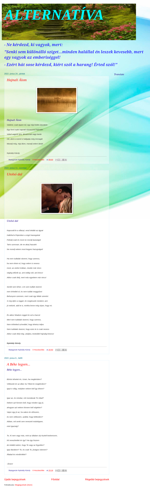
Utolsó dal (14, 174)
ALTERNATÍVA (54, 15)
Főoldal (55, 479)
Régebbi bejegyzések (97, 479)
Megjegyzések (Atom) (23, 485)
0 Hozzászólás (38, 160)
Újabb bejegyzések (14, 479)
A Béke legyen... (18, 364)
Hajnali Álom (17, 80)
